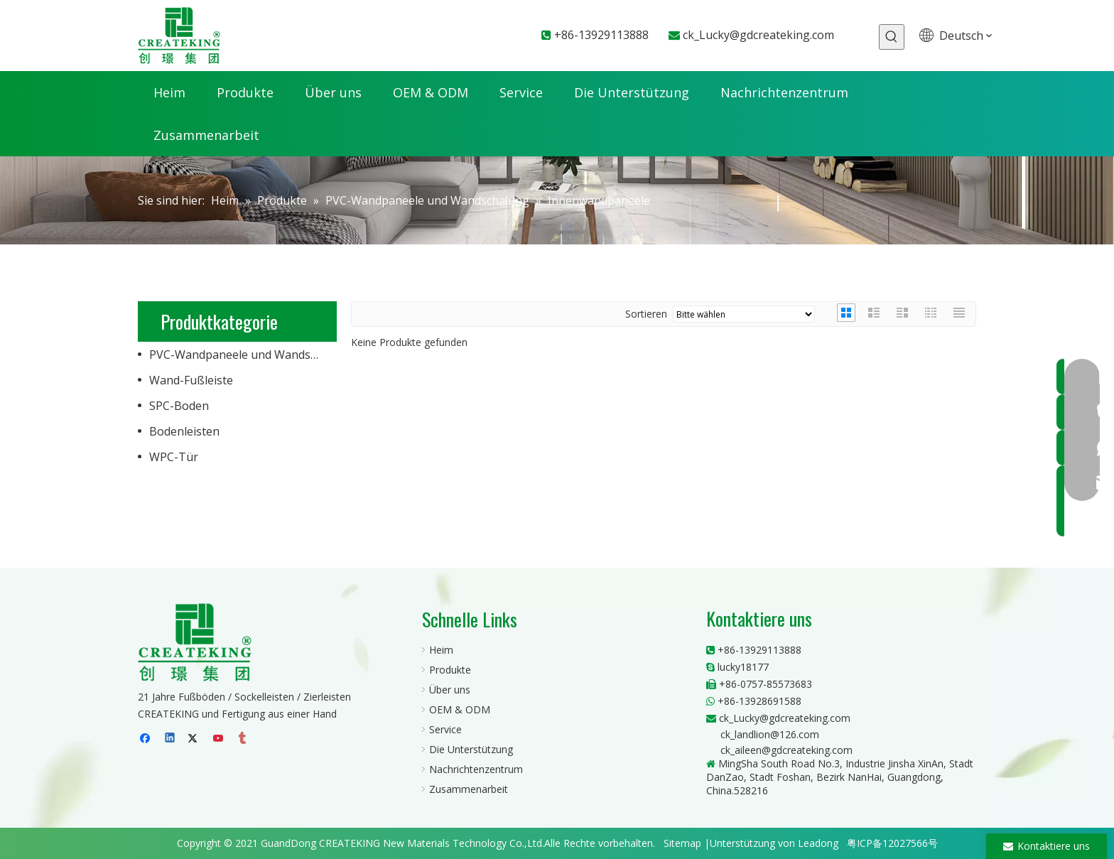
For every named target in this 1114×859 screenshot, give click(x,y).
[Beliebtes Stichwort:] (891, 37)
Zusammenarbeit (468, 789)
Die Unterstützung (471, 749)
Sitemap (682, 843)
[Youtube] (219, 739)
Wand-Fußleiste (191, 380)
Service (445, 729)
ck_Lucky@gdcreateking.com (758, 35)
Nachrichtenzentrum (476, 769)
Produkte (450, 669)
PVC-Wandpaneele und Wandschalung (243, 354)
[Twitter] (195, 739)
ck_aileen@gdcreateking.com (786, 750)
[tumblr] (243, 739)
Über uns (449, 689)
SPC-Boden (179, 406)
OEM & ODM (459, 709)
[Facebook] (147, 739)
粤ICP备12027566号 (892, 843)
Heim (441, 650)
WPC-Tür (173, 457)
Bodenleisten (184, 431)
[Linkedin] (171, 739)
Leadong (818, 843)
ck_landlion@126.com (769, 734)
